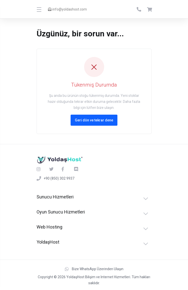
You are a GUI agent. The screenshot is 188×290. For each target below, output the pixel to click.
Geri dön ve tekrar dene (94, 120)
